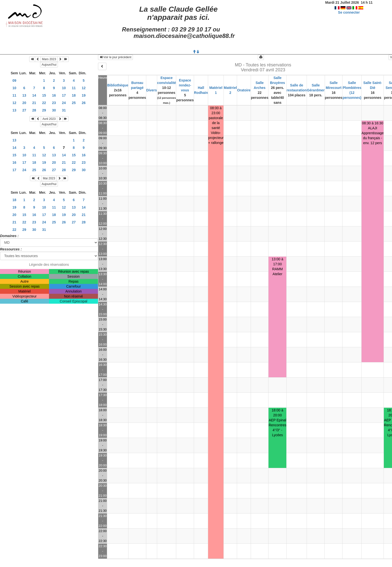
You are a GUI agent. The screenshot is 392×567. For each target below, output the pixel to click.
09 (14, 80)
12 (84, 88)
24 (64, 103)
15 (44, 95)
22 (44, 103)
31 (64, 110)
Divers (151, 90)
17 (64, 95)
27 (24, 110)
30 (54, 110)
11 (74, 88)
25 (74, 103)
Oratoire (243, 90)
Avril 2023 (48, 119)
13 (24, 95)
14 (34, 95)
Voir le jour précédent (115, 57)
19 (84, 95)
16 (54, 95)
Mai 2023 (49, 178)
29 (44, 110)
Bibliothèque (117, 85)
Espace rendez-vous (185, 85)
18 (74, 95)
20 (24, 103)
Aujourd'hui (49, 64)
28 (34, 110)
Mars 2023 (49, 59)
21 (34, 103)
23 (54, 103)
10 (14, 88)
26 (84, 103)
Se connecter (349, 12)
